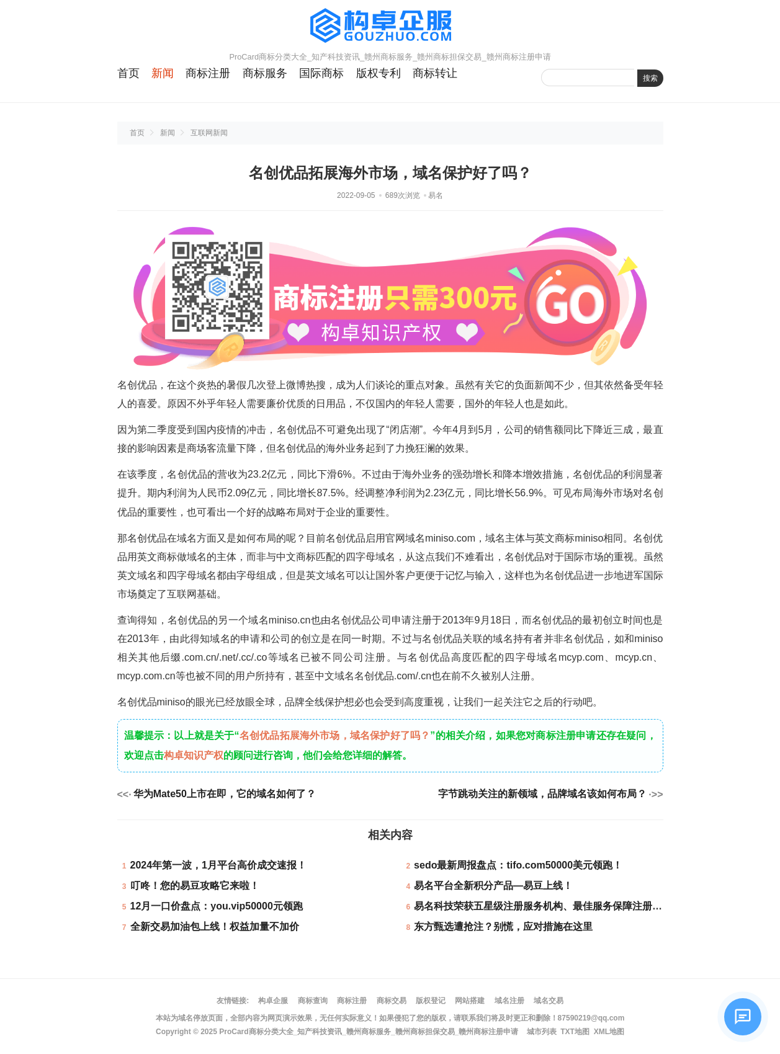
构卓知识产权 (193, 755)
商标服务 (265, 73)
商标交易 (391, 1000)
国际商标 (321, 73)
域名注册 (509, 1000)
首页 (128, 73)
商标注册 (208, 73)
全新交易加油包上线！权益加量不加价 (214, 926)
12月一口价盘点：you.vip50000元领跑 (216, 906)
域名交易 (548, 1000)
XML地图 (609, 1031)
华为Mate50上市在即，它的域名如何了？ (224, 793)
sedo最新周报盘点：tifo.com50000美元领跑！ (518, 865)
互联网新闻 (209, 132)
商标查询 (313, 1000)
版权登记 (431, 1000)
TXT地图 (574, 1031)
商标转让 (435, 73)
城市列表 (542, 1031)
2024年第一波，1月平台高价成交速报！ (218, 865)
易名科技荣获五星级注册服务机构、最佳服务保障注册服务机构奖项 (563, 906)
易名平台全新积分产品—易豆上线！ (493, 885)
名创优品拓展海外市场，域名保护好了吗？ (335, 735)
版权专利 (378, 73)
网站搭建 (470, 1000)
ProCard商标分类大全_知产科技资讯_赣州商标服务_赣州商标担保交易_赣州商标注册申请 (368, 1031)
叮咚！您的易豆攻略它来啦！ (194, 885)
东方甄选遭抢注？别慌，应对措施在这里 (503, 926)
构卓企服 (273, 1000)
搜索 (650, 78)
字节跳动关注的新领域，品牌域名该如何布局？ (542, 793)
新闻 (162, 73)
